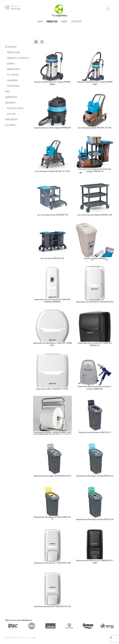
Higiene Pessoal (14, 52)
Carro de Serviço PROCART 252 (52, 258)
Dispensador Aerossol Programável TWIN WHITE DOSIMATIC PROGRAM (52, 300)
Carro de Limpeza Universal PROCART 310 (52, 215)
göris (34, 637)
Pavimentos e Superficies (18, 58)
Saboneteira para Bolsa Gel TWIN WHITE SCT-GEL (52, 606)
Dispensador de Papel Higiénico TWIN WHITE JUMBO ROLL (52, 344)
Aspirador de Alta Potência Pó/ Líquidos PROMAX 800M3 (52, 83)
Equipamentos (11, 97)
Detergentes (11, 47)
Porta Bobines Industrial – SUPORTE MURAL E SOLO (52, 432)
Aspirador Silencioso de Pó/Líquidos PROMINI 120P (52, 127)
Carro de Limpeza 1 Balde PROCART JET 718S (94, 127)
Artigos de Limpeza (15, 108)
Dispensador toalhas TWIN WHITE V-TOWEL (52, 389)
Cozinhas (11, 63)
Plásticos (11, 114)
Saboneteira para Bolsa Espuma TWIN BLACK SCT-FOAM (95, 561)
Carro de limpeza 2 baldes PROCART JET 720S (52, 171)
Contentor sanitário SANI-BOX (95, 258)
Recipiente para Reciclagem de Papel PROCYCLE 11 (94, 476)
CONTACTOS (76, 21)
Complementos (11, 119)
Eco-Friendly (10, 125)
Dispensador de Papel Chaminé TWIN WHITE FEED (94, 301)
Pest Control (13, 74)
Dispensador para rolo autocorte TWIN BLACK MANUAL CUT (95, 344)
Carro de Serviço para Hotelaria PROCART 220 (95, 215)
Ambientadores (13, 69)
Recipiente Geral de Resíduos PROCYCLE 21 (95, 432)
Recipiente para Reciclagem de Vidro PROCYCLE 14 (94, 519)
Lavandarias (12, 80)
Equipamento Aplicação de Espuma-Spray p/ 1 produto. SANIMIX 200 (95, 387)
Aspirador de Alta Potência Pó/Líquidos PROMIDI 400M (94, 83)
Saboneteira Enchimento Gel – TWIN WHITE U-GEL (52, 563)
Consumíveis (10, 102)
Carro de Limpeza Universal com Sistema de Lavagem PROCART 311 (94, 170)
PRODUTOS (52, 21)
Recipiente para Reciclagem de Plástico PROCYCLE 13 (52, 518)
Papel (7, 91)
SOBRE (64, 21)
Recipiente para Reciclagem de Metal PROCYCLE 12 (52, 476)
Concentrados (13, 86)
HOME (40, 21)
